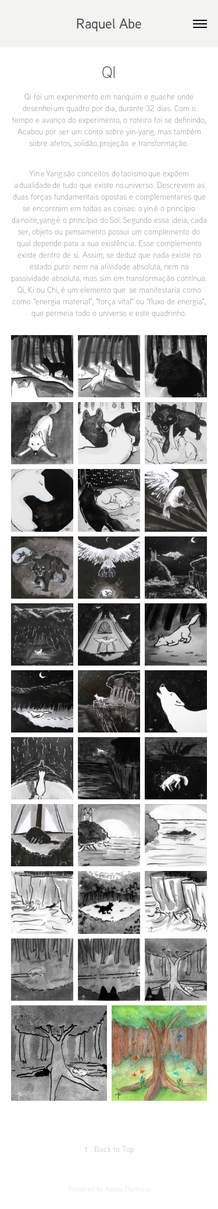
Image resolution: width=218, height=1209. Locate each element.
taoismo (134, 173)
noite (29, 220)
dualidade (35, 185)
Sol (114, 220)
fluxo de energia (175, 301)
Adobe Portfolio (127, 1189)
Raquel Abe (109, 23)
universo (139, 185)
